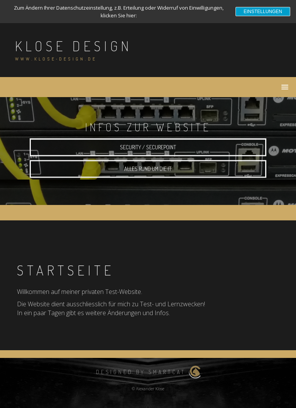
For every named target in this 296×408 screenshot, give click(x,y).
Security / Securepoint (148, 150)
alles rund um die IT (148, 171)
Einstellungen (263, 11)
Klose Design (73, 46)
